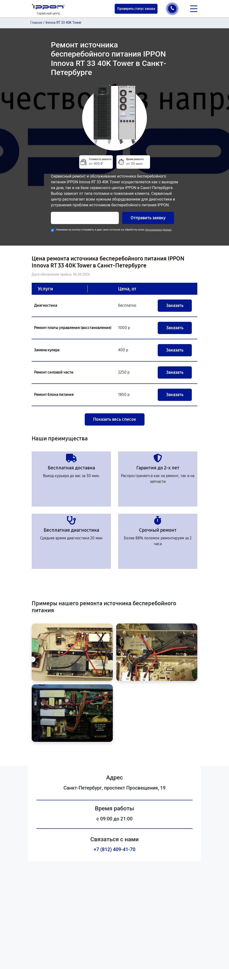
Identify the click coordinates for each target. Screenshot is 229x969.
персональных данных (158, 229)
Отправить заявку (148, 217)
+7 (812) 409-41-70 (114, 849)
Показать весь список (114, 419)
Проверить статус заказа (136, 9)
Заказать (174, 305)
